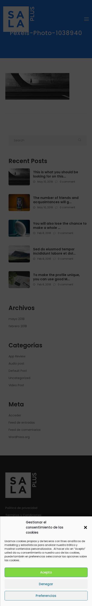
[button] (85, 527)
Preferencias (46, 595)
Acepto (46, 572)
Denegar (46, 584)
